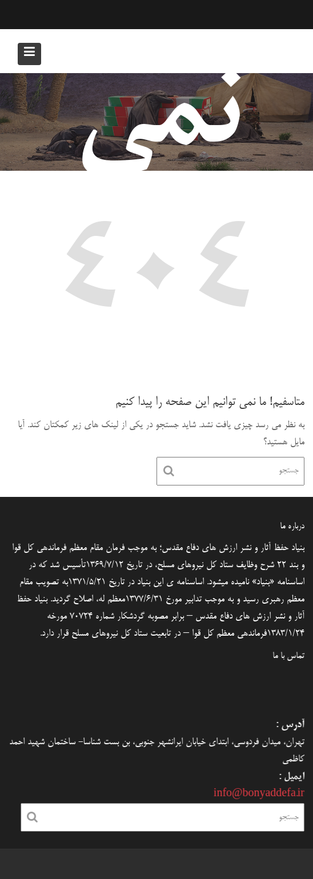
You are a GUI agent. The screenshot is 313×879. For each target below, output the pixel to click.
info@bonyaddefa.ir (257, 792)
